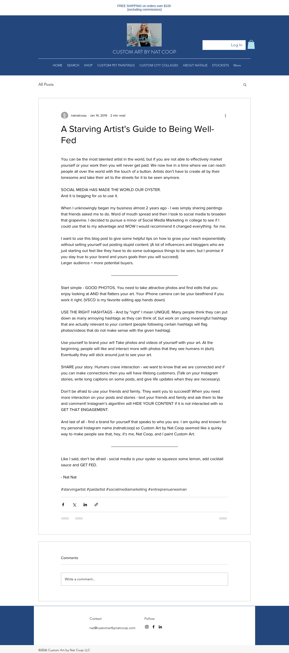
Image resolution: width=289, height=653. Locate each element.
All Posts (46, 84)
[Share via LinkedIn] (85, 504)
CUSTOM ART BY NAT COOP (144, 51)
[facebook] (153, 627)
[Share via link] (96, 504)
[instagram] (146, 627)
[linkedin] (160, 627)
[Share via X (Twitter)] (74, 504)
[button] (251, 44)
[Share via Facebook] (63, 504)
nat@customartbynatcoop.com (112, 628)
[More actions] (225, 115)
